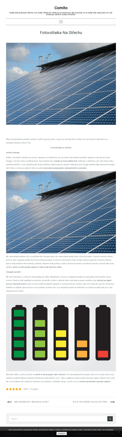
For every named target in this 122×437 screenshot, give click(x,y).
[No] (119, 432)
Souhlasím (61, 433)
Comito (61, 7)
